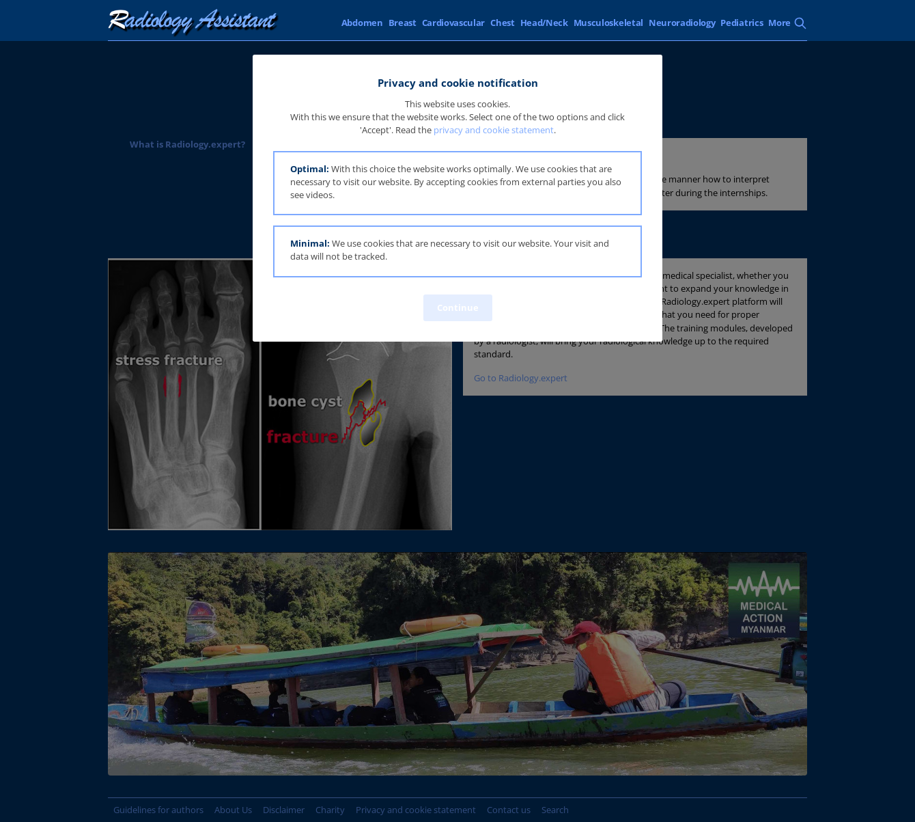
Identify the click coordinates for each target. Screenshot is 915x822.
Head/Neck (544, 22)
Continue (458, 307)
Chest (502, 22)
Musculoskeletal (608, 22)
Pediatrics (741, 22)
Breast (403, 22)
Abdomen (362, 22)
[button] (457, 183)
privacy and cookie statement (494, 130)
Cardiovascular (453, 22)
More (779, 22)
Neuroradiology (682, 22)
